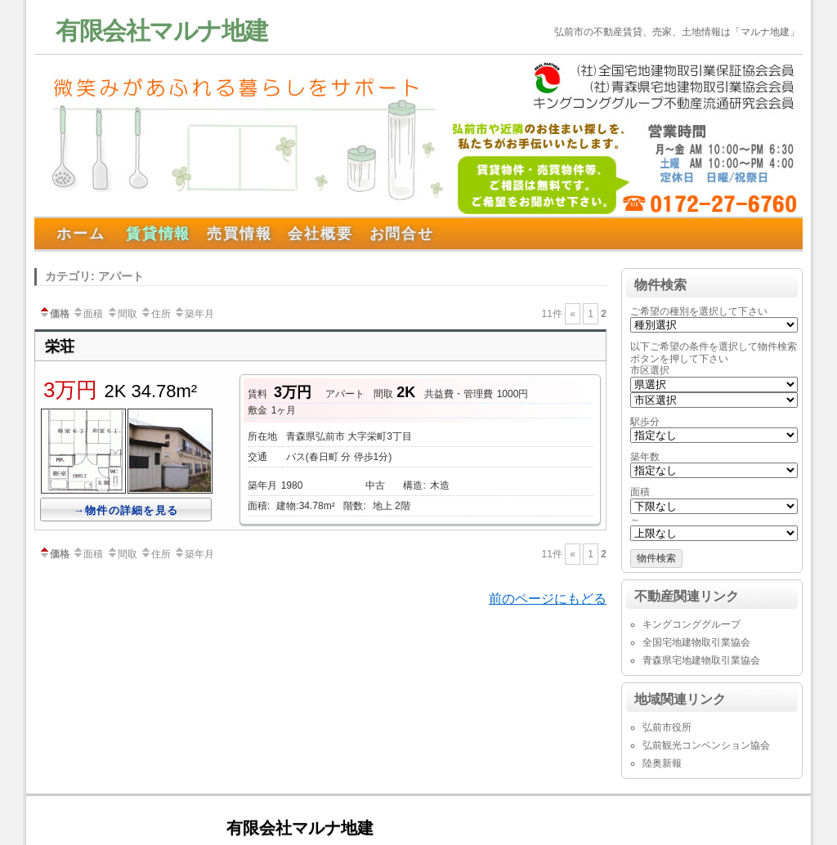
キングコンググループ (691, 624)
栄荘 (59, 346)
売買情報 (239, 234)
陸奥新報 (662, 763)
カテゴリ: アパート (94, 276)
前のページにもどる (547, 599)
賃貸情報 (158, 234)
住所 (155, 314)
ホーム (80, 234)
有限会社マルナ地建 (162, 30)
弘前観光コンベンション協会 (706, 745)
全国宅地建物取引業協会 (696, 642)
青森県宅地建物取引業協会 (701, 660)
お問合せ (401, 234)
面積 (87, 314)
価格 (53, 314)
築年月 (193, 314)
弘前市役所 (667, 727)
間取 (121, 314)
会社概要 (320, 234)
